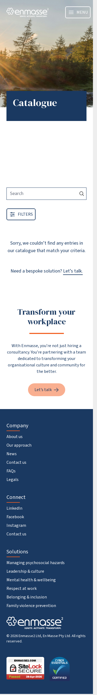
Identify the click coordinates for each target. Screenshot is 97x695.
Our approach (19, 445)
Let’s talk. (73, 271)
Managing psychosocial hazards (35, 563)
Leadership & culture (25, 571)
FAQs (11, 471)
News (11, 454)
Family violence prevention (31, 606)
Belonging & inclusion (26, 597)
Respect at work (21, 588)
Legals (12, 480)
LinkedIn (14, 508)
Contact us (16, 462)
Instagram (16, 525)
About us (14, 437)
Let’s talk (46, 390)
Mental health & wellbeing (31, 580)
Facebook (15, 517)
